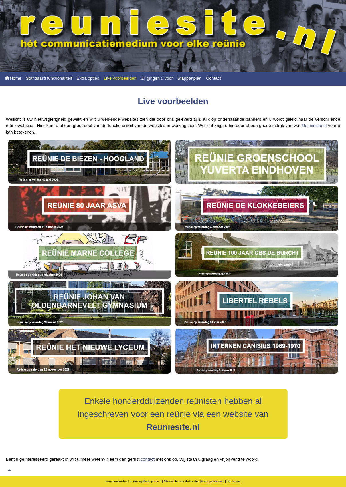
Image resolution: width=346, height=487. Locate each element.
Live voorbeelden (120, 78)
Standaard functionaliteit (49, 78)
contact (148, 459)
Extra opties (87, 78)
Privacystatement (212, 481)
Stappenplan (189, 78)
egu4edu (144, 481)
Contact (213, 78)
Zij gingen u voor (157, 78)
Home (12, 78)
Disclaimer (234, 481)
